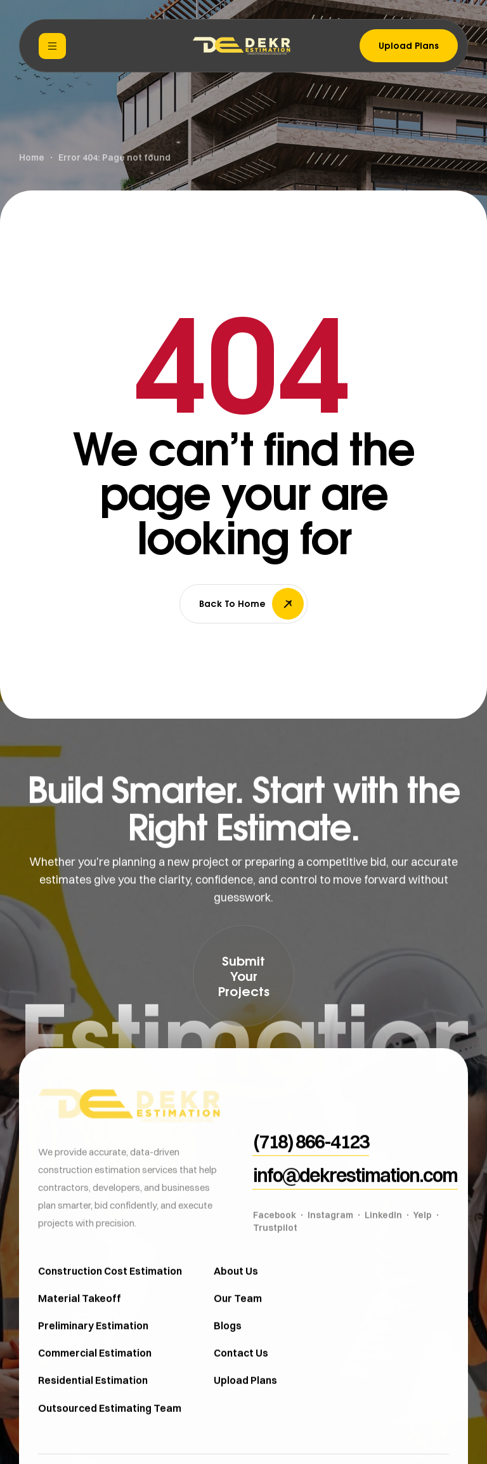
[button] (243, 976)
